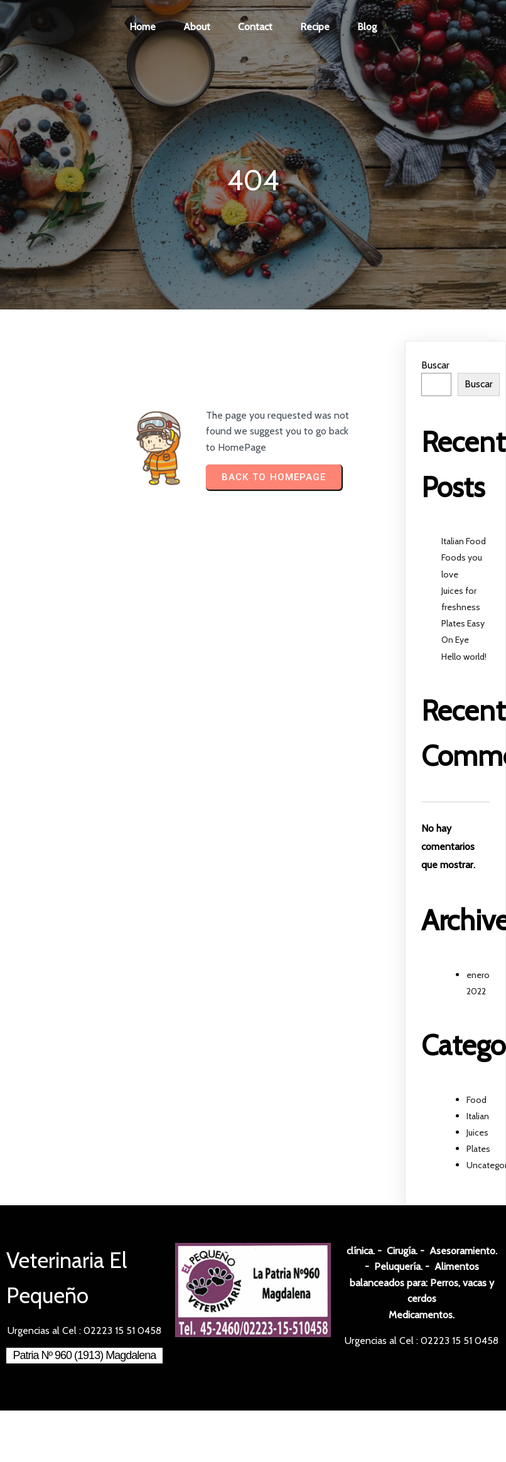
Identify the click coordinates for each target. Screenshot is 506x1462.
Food (476, 1099)
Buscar (435, 365)
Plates (478, 1148)
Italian (477, 1116)
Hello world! (464, 656)
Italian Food (463, 541)
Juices (477, 1132)
